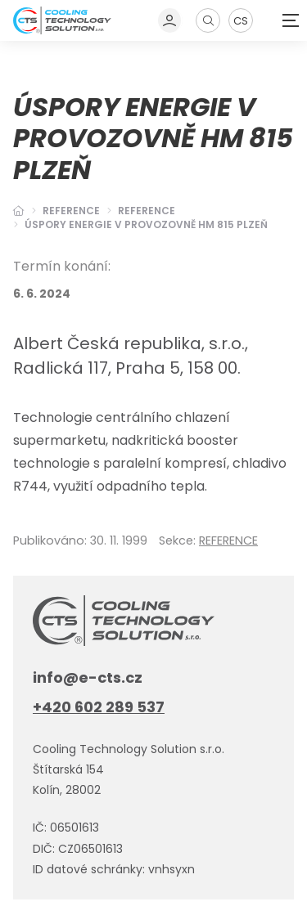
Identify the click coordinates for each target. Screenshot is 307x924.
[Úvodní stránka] (62, 20)
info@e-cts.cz (87, 677)
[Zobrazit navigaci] (290, 20)
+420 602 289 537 (99, 707)
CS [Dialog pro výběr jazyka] (240, 21)
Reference (71, 211)
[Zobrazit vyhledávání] (208, 20)
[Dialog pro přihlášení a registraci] (170, 20)
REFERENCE (146, 211)
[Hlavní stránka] (19, 211)
